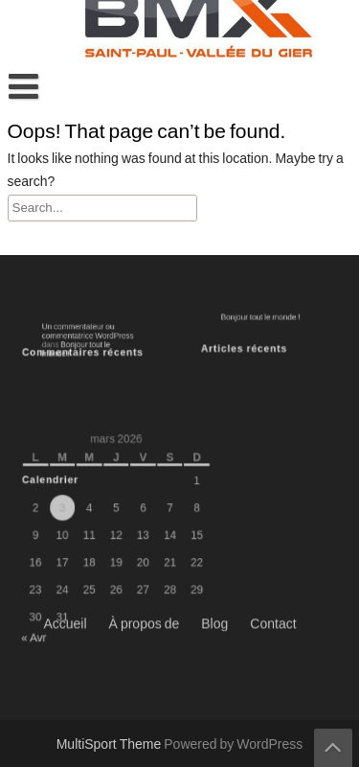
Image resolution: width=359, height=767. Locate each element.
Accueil (64, 375)
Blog (214, 375)
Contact (273, 375)
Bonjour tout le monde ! (263, 317)
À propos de (144, 375)
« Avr (41, 625)
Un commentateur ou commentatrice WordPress (88, 333)
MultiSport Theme (110, 745)
